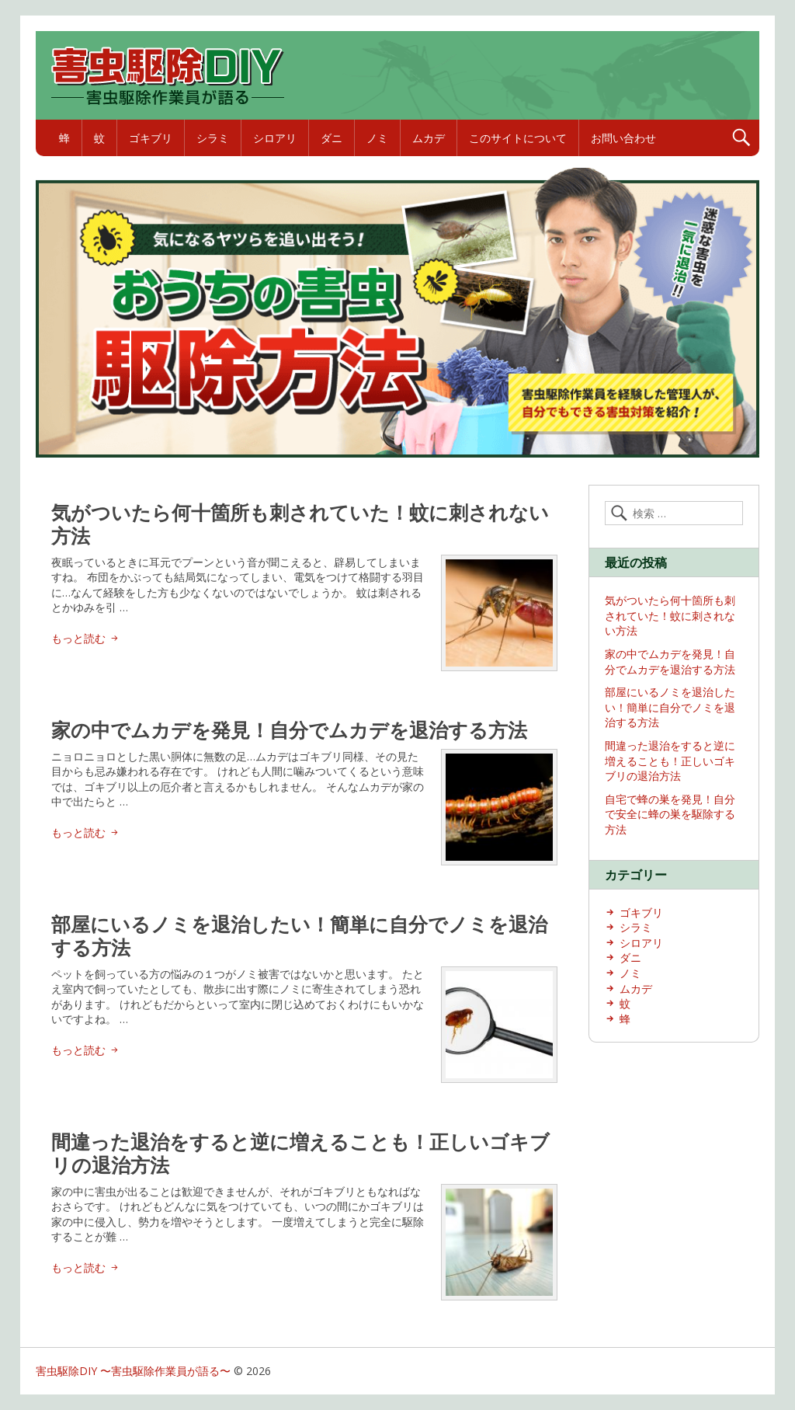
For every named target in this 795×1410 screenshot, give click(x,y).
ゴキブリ (150, 138)
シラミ (212, 138)
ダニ (331, 138)
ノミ (377, 138)
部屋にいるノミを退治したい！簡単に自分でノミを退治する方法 (299, 935)
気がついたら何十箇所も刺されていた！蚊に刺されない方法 (300, 523)
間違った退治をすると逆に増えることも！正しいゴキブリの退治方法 (300, 1153)
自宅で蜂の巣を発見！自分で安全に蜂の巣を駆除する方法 (670, 814)
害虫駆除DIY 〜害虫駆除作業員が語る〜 (133, 1370)
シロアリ (275, 138)
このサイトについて (518, 138)
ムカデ (428, 138)
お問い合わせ (623, 138)
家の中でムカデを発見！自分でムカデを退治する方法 (289, 729)
